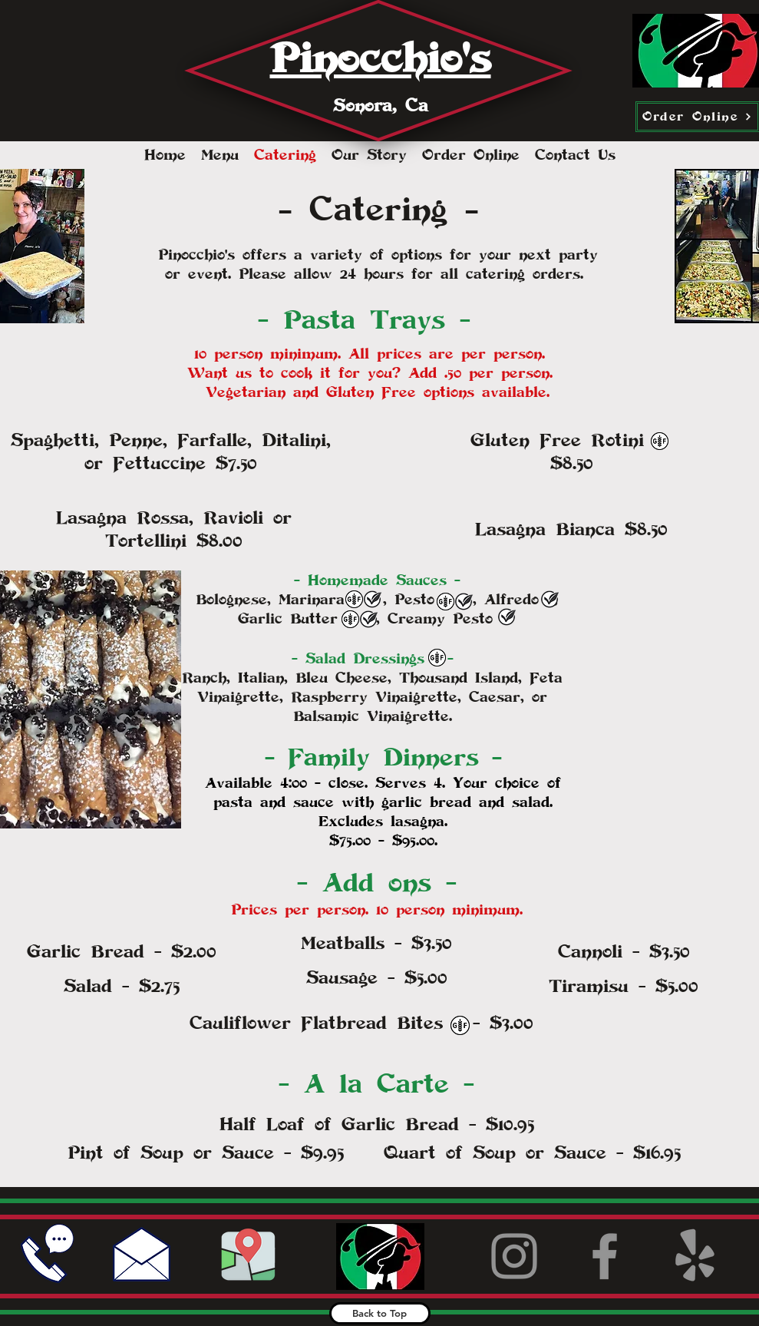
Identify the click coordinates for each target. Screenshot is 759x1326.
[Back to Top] (380, 1313)
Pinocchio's (380, 58)
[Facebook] (604, 1256)
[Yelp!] (695, 1256)
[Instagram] (514, 1256)
